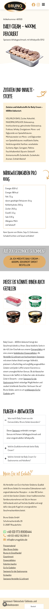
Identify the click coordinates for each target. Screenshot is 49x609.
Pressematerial (9, 545)
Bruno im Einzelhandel (12, 552)
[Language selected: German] (34, 606)
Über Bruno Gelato (10, 549)
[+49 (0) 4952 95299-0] (24, 536)
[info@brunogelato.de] (24, 540)
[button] (4, 604)
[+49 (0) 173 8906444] (24, 532)
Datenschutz (19, 601)
